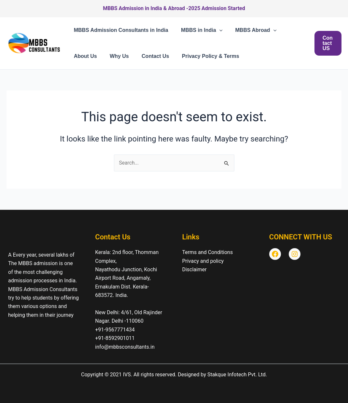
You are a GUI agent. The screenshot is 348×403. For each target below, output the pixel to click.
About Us (84, 56)
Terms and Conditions (207, 252)
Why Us (115, 56)
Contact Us (149, 56)
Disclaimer (194, 269)
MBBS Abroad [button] (250, 30)
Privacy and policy (203, 261)
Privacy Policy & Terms (202, 56)
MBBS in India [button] (198, 30)
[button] (216, 30)
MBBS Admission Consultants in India (120, 30)
